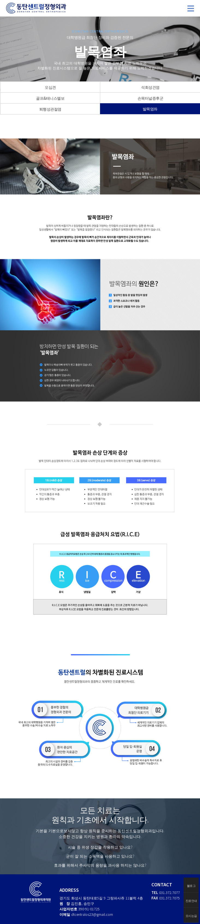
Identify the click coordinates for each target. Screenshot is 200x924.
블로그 (191, 885)
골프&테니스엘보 (50, 98)
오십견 (50, 87)
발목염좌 (150, 108)
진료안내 (191, 900)
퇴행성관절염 (50, 109)
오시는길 (191, 915)
